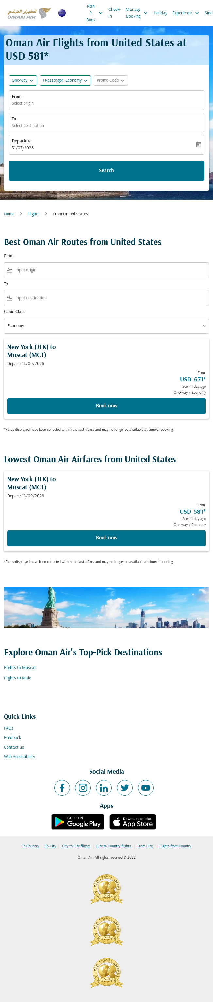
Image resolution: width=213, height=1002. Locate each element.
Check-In (114, 13)
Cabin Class (14, 311)
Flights (33, 214)
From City (145, 846)
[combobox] (110, 270)
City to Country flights (113, 846)
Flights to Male (17, 678)
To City (50, 846)
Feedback (12, 737)
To (14, 119)
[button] (65, 80)
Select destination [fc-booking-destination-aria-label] (28, 125)
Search (106, 170)
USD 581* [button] (27, 57)
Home (9, 214)
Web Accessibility (19, 756)
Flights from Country (175, 846)
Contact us (14, 747)
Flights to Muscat (20, 667)
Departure (22, 141)
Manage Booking (138, 13)
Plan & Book (96, 13)
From (17, 96)
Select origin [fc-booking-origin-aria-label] (23, 103)
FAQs (8, 728)
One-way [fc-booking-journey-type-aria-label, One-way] (19, 80)
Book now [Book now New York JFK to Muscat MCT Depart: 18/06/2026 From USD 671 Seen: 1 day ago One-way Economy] (106, 406)
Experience (187, 13)
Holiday (160, 13)
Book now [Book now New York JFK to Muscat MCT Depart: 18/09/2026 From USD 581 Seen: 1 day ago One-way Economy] (106, 538)
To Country (30, 846)
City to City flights (76, 846)
